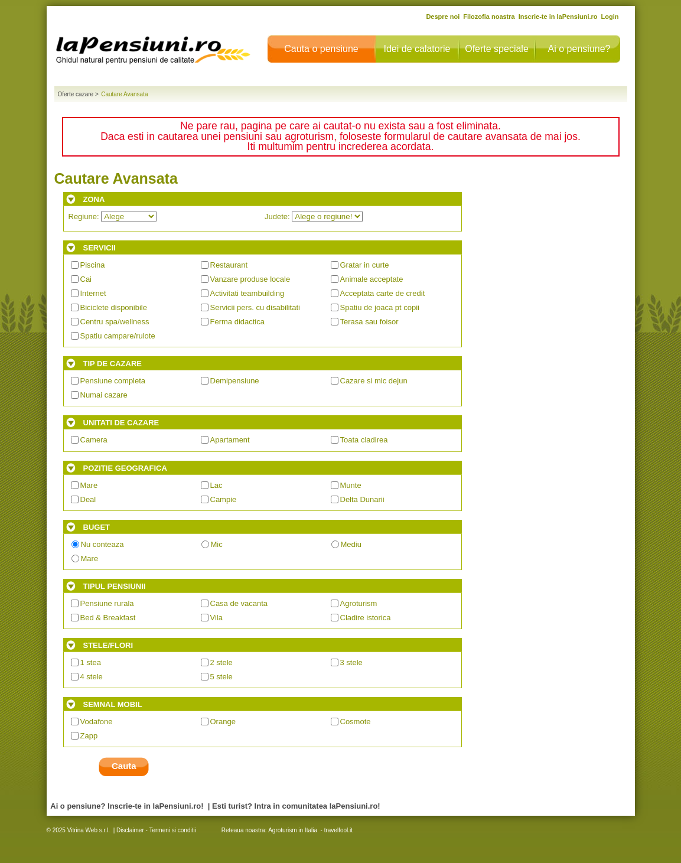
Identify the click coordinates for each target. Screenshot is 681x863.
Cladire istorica (365, 617)
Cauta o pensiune (321, 49)
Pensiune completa (113, 380)
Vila (216, 617)
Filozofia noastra (488, 16)
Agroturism (358, 603)
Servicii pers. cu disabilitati (255, 307)
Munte (350, 485)
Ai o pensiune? (579, 49)
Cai (86, 279)
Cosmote (355, 721)
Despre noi (443, 16)
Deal (88, 499)
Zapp (89, 735)
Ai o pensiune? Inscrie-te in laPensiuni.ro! (126, 806)
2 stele (221, 662)
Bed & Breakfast (108, 617)
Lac (216, 485)
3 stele (351, 662)
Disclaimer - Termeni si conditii (156, 830)
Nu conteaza (102, 544)
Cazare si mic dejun (374, 380)
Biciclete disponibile (113, 307)
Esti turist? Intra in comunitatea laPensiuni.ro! (296, 806)
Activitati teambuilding (247, 293)
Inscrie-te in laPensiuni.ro (558, 16)
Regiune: (113, 216)
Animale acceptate (371, 279)
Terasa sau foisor (369, 321)
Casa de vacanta (239, 603)
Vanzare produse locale (250, 279)
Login (610, 16)
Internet (93, 293)
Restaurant (229, 264)
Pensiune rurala (107, 603)
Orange (223, 721)
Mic (217, 544)
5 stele (221, 676)
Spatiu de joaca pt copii (379, 307)
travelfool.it (338, 830)
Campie (223, 499)
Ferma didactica (237, 321)
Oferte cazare (76, 94)
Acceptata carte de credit (382, 293)
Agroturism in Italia (292, 830)
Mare (89, 485)
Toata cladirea (364, 439)
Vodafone (96, 721)
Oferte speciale (497, 49)
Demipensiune (234, 380)
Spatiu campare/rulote (117, 335)
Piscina (92, 264)
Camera (93, 439)
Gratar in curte (364, 264)
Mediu (351, 544)
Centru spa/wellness (114, 321)
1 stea (90, 662)
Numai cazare (104, 394)
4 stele (91, 676)
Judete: (314, 216)
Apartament (230, 439)
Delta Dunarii (362, 499)
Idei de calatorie (417, 49)
